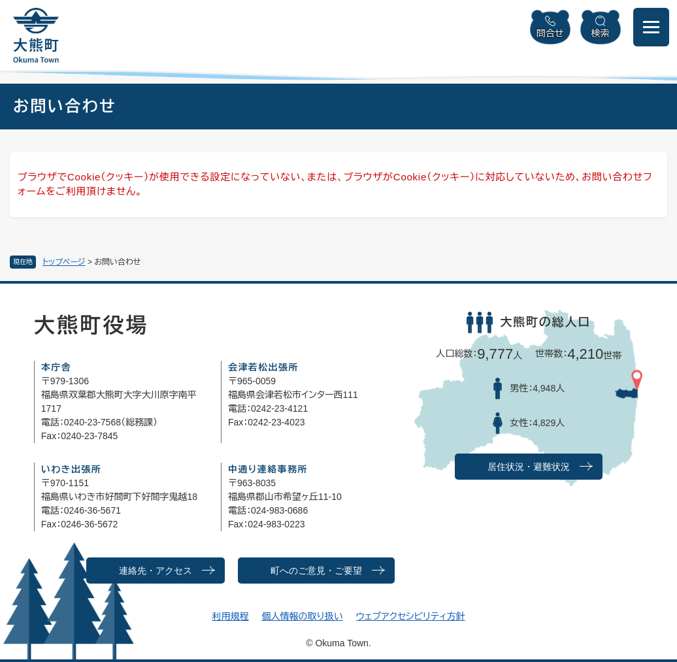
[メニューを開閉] (651, 27)
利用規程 (230, 616)
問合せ (550, 33)
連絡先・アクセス (155, 571)
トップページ (64, 262)
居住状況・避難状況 (528, 467)
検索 (600, 33)
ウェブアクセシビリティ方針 (410, 616)
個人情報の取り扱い (301, 616)
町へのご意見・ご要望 (316, 571)
